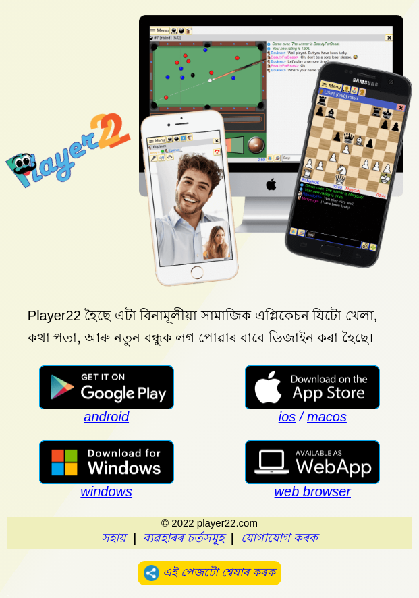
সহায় (113, 538)
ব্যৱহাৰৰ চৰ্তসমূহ (183, 538)
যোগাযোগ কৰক (279, 538)
